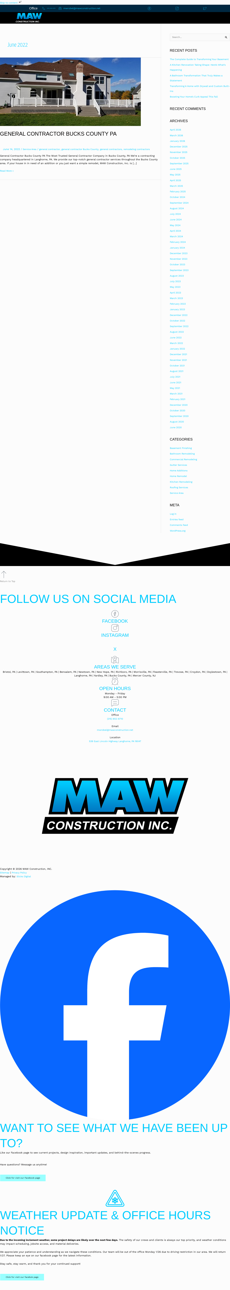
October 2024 (178, 202)
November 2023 (179, 264)
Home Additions (179, 475)
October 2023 (178, 269)
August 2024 (177, 213)
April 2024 (176, 236)
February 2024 (178, 247)
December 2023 (179, 258)
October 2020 (178, 415)
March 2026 (177, 140)
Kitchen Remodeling (182, 487)
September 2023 (180, 275)
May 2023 (176, 292)
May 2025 (176, 179)
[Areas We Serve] (115, 665)
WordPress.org (178, 535)
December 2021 (179, 359)
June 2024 (176, 224)
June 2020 (176, 432)
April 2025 (176, 185)
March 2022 (177, 348)
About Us (130, 17)
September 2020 (180, 421)
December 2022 (179, 320)
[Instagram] (115, 633)
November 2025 (179, 157)
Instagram (115, 640)
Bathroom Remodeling (183, 459)
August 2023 (177, 280)
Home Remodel (179, 481)
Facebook (115, 626)
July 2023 (176, 286)
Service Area (30, 149)
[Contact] (115, 708)
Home (70, 17)
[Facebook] (115, 619)
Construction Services (166, 17)
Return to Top (8, 586)
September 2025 (180, 168)
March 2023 (177, 303)
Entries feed (177, 524)
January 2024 (178, 252)
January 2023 (178, 314)
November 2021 (179, 365)
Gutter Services (179, 470)
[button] (167, 18)
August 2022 (177, 337)
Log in (173, 519)
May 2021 (175, 393)
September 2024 (180, 208)
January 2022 (178, 353)
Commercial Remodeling (185, 464)
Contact (115, 715)
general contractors (119, 149)
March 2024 (177, 241)
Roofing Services (180, 492)
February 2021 (178, 404)
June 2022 (176, 342)
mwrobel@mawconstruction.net (115, 735)
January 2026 (178, 146)
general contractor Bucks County (85, 149)
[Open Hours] (115, 686)
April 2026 (176, 135)
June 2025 (176, 174)
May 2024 (176, 230)
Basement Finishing (182, 453)
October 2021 (178, 370)
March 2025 (177, 191)
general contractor (52, 149)
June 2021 (176, 387)
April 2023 (176, 297)
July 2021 (175, 382)
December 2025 (179, 151)
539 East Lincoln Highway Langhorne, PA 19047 (115, 746)
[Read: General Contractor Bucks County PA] (70, 91)
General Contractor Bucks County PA (64, 133)
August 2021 (177, 376)
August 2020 (177, 427)
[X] (115, 647)
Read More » (7, 174)
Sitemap (5, 877)
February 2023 (178, 309)
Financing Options (210, 17)
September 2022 (180, 331)
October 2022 (178, 325)
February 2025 (178, 196)
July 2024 (176, 219)
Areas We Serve (115, 672)
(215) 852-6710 (115, 723)
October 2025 (178, 163)
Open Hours (115, 693)
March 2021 (177, 398)
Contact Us (99, 17)
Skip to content (12, 2)
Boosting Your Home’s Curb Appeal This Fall (196, 101)
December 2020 (180, 410)
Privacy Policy (21, 877)
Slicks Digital (25, 881)
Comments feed (180, 530)
